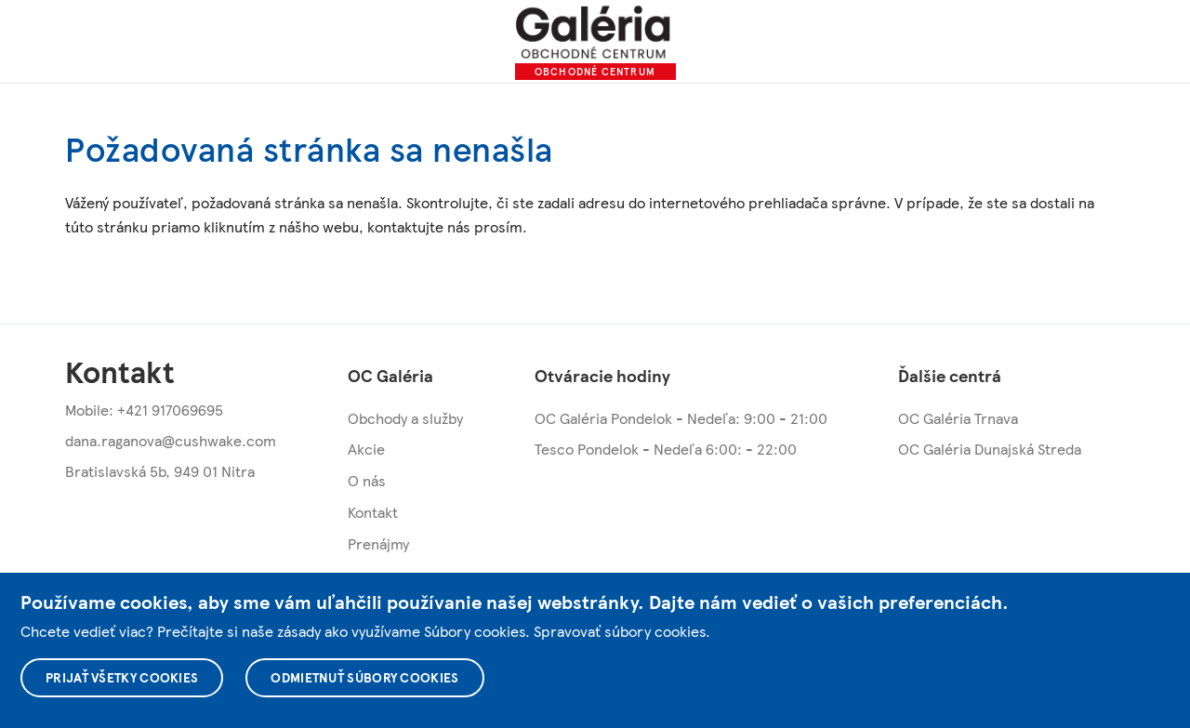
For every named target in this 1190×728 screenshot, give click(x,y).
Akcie (366, 448)
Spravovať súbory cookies (620, 631)
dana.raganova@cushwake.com (170, 440)
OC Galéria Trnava (958, 418)
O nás (367, 480)
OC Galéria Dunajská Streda (989, 448)
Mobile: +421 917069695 (144, 409)
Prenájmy (378, 543)
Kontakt (373, 512)
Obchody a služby (405, 418)
